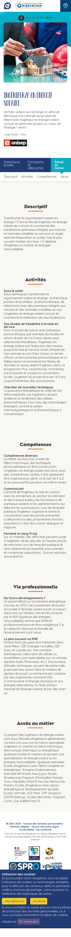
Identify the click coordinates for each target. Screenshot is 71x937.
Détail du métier (59, 165)
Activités (27, 176)
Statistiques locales (12, 163)
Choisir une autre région (45, 826)
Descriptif (11, 176)
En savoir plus (28, 921)
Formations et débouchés (36, 165)
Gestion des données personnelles (43, 823)
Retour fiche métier (39, 17)
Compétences (46, 176)
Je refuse (38, 901)
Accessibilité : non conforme (35, 829)
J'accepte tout (14, 901)
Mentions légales (20, 826)
